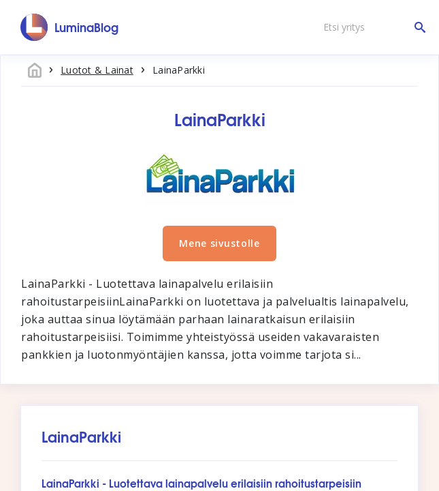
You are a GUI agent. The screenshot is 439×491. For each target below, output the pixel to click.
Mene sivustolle (219, 243)
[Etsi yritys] (371, 27)
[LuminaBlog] (69, 27)
